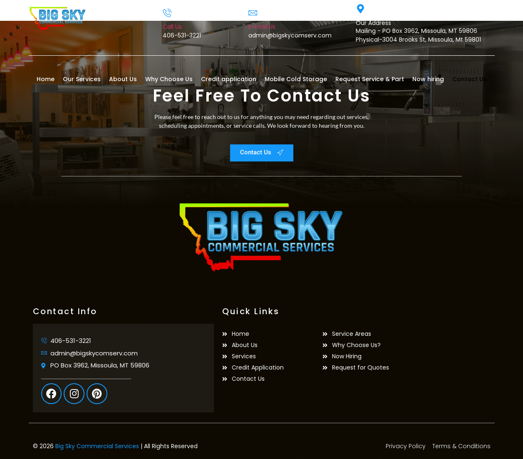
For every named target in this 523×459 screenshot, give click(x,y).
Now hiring (428, 79)
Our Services (82, 79)
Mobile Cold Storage (296, 79)
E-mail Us (261, 26)
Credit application (228, 79)
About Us (123, 79)
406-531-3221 (182, 35)
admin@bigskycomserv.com (290, 35)
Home (46, 79)
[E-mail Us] (252, 12)
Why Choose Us (169, 79)
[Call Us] (167, 12)
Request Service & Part (369, 79)
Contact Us (469, 79)
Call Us (172, 26)
